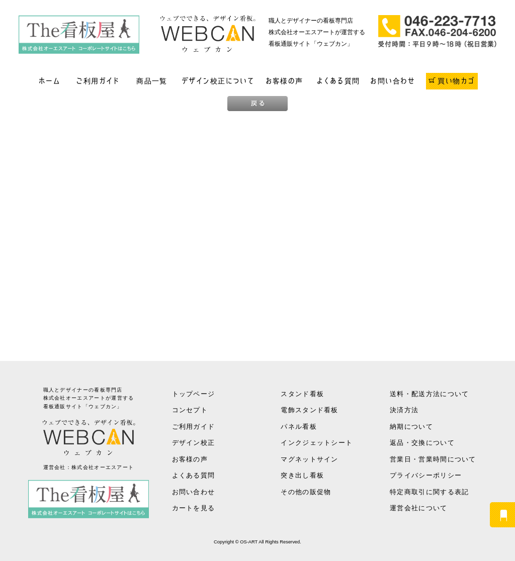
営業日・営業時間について (433, 459)
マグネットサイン (309, 459)
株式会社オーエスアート (102, 467)
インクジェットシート (317, 442)
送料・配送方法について (429, 394)
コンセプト (190, 410)
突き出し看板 (302, 475)
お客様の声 (284, 80)
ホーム (49, 80)
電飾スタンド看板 (309, 410)
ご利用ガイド (97, 80)
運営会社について (418, 508)
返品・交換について (422, 442)
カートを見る (193, 508)
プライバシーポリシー (426, 475)
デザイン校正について (218, 80)
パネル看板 (299, 426)
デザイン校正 (193, 442)
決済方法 (404, 410)
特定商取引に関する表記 (429, 492)
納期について (411, 426)
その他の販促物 (306, 492)
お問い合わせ (392, 80)
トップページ (193, 394)
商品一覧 (151, 80)
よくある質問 (338, 80)
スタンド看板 (302, 394)
